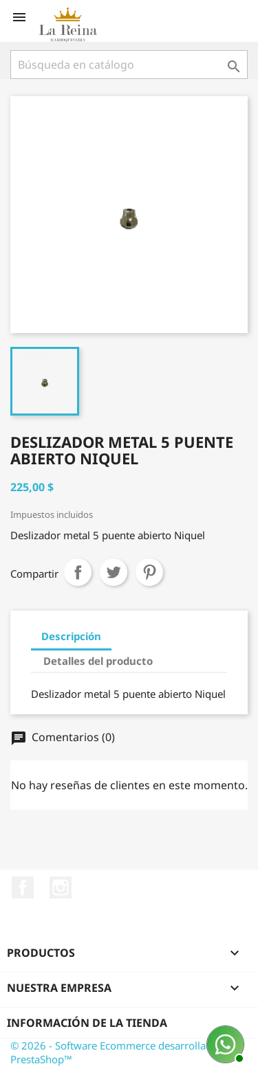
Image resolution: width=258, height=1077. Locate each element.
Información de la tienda (87, 1022)
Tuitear (113, 572)
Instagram (61, 887)
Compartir (78, 572)
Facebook (23, 887)
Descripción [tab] (71, 636)
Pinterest (149, 572)
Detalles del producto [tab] (98, 661)
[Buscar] (129, 64)
